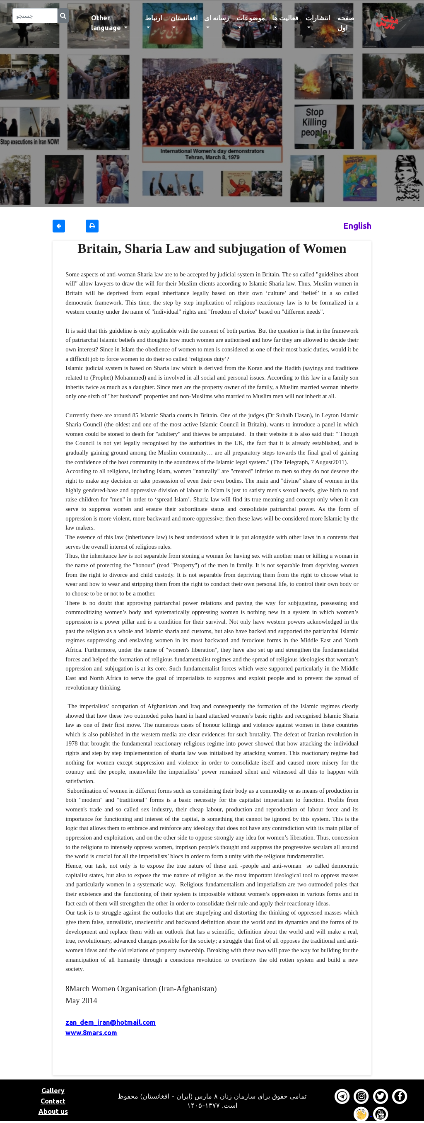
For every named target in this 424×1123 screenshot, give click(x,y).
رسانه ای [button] (216, 18)
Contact (53, 1101)
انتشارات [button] (318, 18)
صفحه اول (350, 22)
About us (53, 1111)
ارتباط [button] (153, 18)
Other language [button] (107, 22)
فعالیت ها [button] (285, 18)
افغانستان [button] (184, 18)
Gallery (53, 1090)
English (357, 225)
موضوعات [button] (250, 18)
